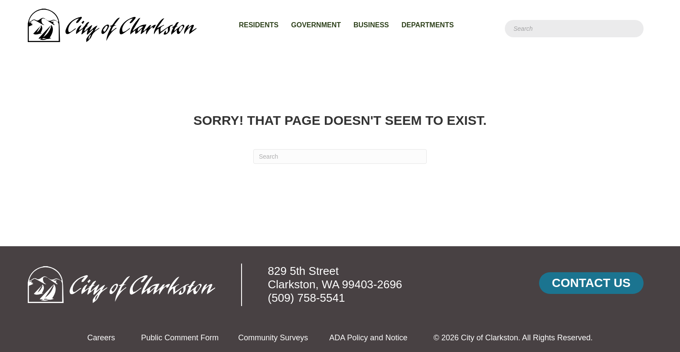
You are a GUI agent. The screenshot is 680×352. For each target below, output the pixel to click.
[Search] (574, 28)
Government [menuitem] (316, 25)
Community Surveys (273, 337)
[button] (591, 283)
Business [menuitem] (371, 25)
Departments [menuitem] (428, 25)
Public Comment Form (180, 337)
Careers (101, 337)
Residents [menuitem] (259, 25)
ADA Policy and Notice (368, 337)
